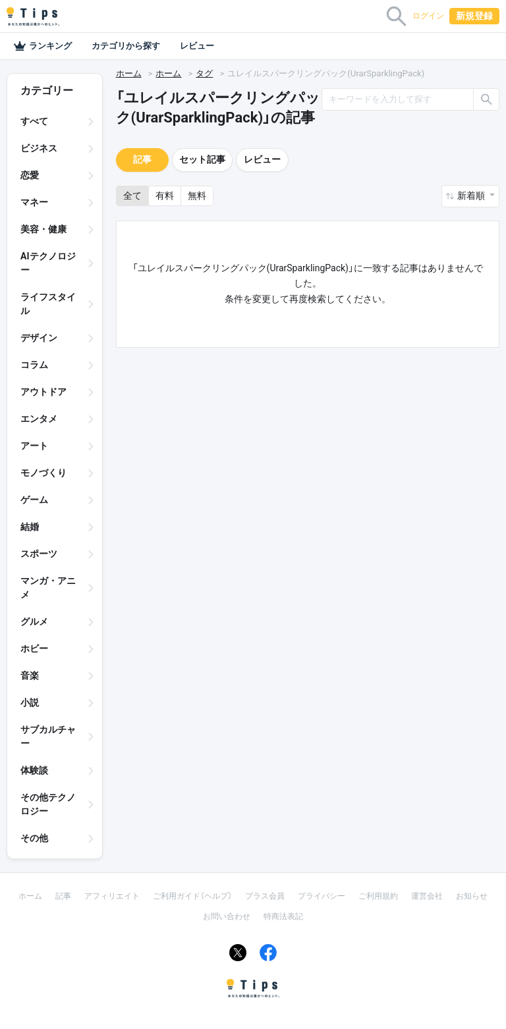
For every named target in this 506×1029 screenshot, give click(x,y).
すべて (34, 121)
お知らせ (472, 896)
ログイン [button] (428, 15)
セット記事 (202, 159)
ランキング (42, 46)
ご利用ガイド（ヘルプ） (192, 896)
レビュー (197, 46)
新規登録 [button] (474, 16)
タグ (204, 73)
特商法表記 (283, 916)
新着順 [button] (472, 195)
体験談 (34, 770)
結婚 (29, 526)
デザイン (38, 337)
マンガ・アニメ (48, 587)
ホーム (129, 73)
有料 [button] (164, 195)
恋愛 (29, 175)
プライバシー (321, 896)
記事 (142, 159)
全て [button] (132, 195)
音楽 (29, 675)
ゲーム (34, 499)
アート (34, 445)
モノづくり (43, 472)
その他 (34, 838)
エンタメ (38, 418)
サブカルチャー (48, 736)
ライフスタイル (48, 304)
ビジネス (38, 148)
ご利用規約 (378, 896)
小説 (29, 702)
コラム (34, 364)
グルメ (34, 621)
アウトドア (43, 391)
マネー (34, 202)
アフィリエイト (112, 896)
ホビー (34, 648)
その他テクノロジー (48, 804)
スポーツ (38, 553)
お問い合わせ (226, 916)
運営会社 (427, 896)
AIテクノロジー (48, 263)
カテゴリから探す (126, 46)
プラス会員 (265, 896)
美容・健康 (43, 229)
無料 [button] (197, 195)
